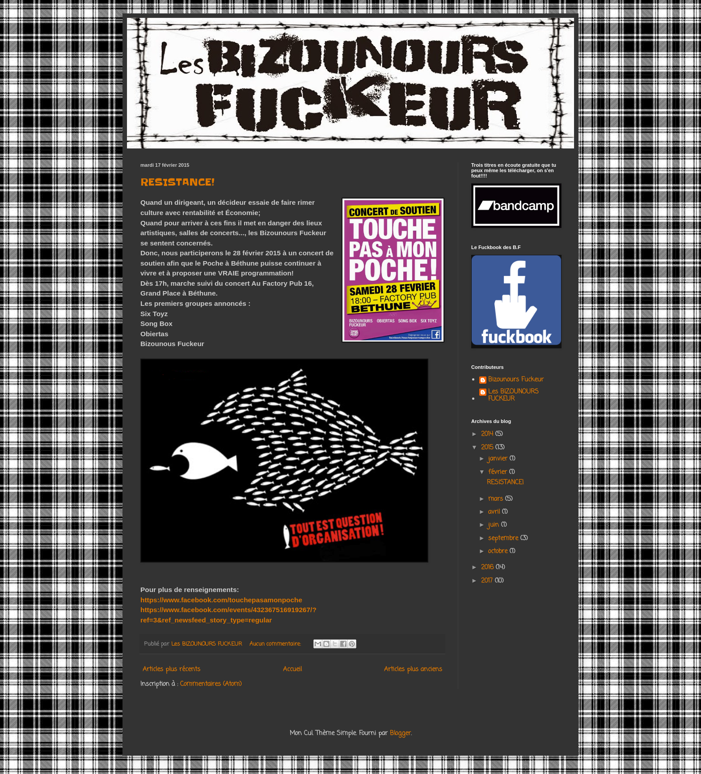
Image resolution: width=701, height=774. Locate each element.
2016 (488, 567)
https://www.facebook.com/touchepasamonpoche (221, 600)
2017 (488, 581)
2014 (488, 434)
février (498, 472)
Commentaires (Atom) (211, 684)
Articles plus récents (171, 669)
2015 (488, 448)
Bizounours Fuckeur (516, 380)
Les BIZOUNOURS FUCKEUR (513, 396)
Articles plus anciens (413, 669)
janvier (499, 459)
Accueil (292, 669)
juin (494, 525)
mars (496, 499)
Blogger (400, 733)
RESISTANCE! (177, 182)
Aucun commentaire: (276, 644)
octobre (499, 551)
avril (495, 512)
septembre (504, 538)
